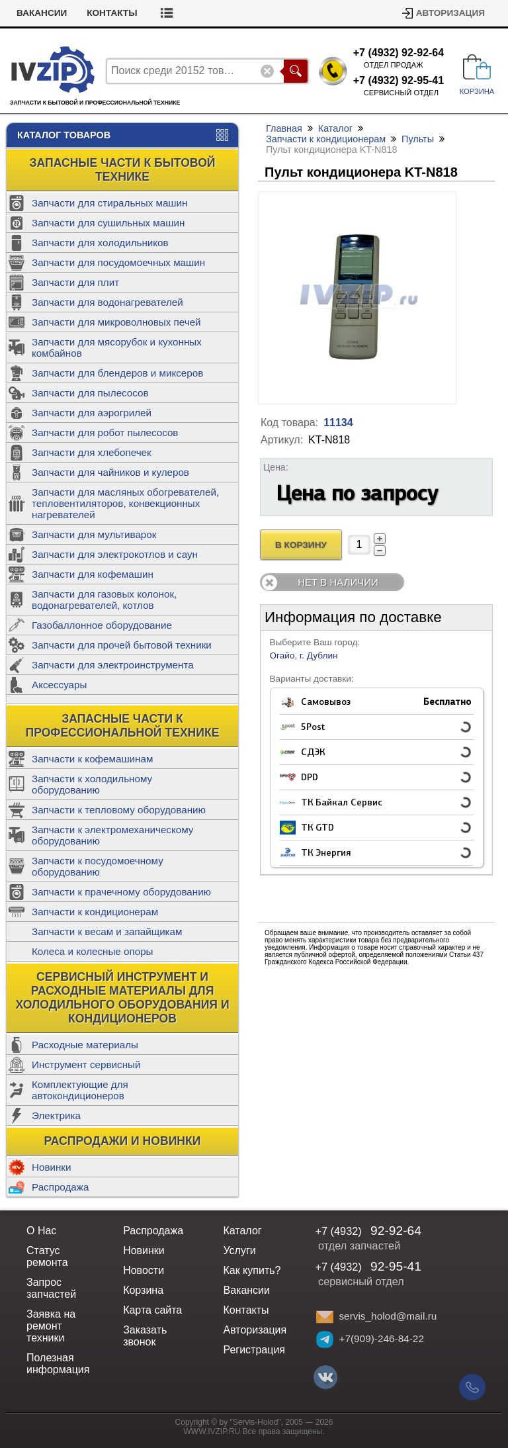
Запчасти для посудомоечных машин (118, 262)
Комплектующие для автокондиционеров (80, 1090)
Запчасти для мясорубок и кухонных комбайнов (117, 347)
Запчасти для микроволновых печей (116, 322)
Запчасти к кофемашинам (92, 758)
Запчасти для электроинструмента (113, 664)
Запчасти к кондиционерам (95, 911)
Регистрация (254, 1349)
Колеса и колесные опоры (92, 951)
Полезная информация (57, 1363)
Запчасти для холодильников (100, 242)
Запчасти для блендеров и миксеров (117, 373)
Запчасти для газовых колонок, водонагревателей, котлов (104, 599)
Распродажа (60, 1187)
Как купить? (251, 1270)
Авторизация (450, 13)
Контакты (214, 13)
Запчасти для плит (75, 282)
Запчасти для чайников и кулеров (110, 472)
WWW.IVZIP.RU (212, 1431)
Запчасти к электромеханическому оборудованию (112, 835)
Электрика (56, 1115)
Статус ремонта (58, 13)
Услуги (239, 1250)
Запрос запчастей (51, 1288)
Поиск (296, 71)
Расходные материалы (85, 1044)
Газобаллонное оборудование (102, 625)
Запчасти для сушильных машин (108, 222)
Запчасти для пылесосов (90, 392)
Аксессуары (59, 684)
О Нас (41, 1230)
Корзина (143, 1290)
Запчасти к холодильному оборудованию (92, 784)
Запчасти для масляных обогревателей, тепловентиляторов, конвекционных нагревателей (125, 503)
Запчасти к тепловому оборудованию (119, 809)
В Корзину (301, 545)
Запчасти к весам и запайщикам (107, 931)
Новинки (51, 1167)
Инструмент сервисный (86, 1064)
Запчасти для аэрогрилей (91, 412)
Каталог (335, 128)
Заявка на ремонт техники (50, 1325)
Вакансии (143, 13)
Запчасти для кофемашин (92, 574)
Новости (143, 1270)
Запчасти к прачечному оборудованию (121, 891)
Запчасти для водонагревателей (107, 302)
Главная (284, 128)
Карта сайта (152, 1310)
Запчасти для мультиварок (94, 534)
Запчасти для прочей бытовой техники (122, 645)
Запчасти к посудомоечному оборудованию (97, 866)
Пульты (418, 139)
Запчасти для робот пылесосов (105, 432)
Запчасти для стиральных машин (109, 202)
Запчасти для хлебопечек (91, 452)
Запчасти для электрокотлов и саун (115, 554)
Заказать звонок (145, 1335)
